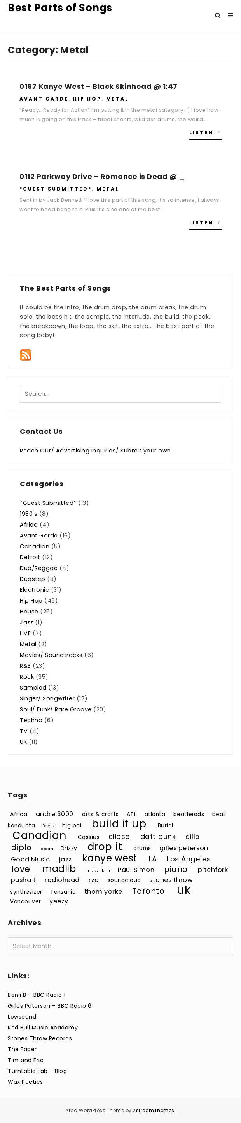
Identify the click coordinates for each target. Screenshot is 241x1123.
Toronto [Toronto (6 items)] (148, 891)
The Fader (22, 1049)
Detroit (30, 557)
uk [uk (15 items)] (183, 890)
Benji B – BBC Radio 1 (37, 995)
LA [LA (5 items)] (153, 859)
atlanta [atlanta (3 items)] (155, 814)
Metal (117, 98)
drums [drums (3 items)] (142, 848)
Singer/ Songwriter (47, 698)
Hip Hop (87, 98)
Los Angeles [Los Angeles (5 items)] (189, 859)
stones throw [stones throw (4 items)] (170, 879)
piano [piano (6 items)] (176, 869)
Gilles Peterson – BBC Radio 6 (50, 1006)
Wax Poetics (25, 1082)
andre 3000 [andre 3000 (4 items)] (54, 813)
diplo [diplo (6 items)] (21, 847)
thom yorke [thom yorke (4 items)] (103, 891)
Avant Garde (43, 98)
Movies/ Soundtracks (51, 655)
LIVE (25, 633)
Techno (31, 720)
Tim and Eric (26, 1060)
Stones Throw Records (40, 1038)
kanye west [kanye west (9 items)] (109, 858)
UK (23, 742)
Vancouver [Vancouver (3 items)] (25, 901)
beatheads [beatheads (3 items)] (188, 814)
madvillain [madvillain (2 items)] (98, 870)
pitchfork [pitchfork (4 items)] (213, 869)
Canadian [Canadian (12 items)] (39, 835)
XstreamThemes (154, 1110)
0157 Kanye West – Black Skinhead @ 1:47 (98, 86)
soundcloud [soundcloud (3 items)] (124, 880)
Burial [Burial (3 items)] (165, 825)
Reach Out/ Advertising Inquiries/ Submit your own (95, 450)
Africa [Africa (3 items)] (18, 814)
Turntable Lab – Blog (37, 1071)
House (29, 611)
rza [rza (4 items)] (94, 879)
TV (24, 731)
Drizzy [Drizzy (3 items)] (69, 848)
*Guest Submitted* (55, 188)
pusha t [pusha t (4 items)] (23, 879)
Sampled (33, 687)
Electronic (34, 590)
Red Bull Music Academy (43, 1027)
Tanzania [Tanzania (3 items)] (63, 892)
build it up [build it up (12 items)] (119, 823)
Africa (29, 525)
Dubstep (32, 579)
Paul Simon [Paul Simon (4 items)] (136, 869)
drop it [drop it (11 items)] (104, 846)
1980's (28, 514)
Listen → (205, 132)
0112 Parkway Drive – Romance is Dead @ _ (101, 176)
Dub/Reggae (39, 568)
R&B (25, 666)
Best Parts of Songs (60, 8)
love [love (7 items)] (21, 869)
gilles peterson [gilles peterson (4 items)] (183, 848)
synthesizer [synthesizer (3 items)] (26, 892)
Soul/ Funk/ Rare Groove (56, 709)
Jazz (26, 622)
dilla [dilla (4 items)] (192, 836)
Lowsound (22, 1017)
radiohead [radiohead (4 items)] (62, 879)
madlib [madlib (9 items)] (59, 868)
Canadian (34, 546)
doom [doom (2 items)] (47, 849)
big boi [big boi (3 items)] (72, 825)
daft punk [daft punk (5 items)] (158, 836)
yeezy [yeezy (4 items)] (58, 901)
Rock (27, 677)
